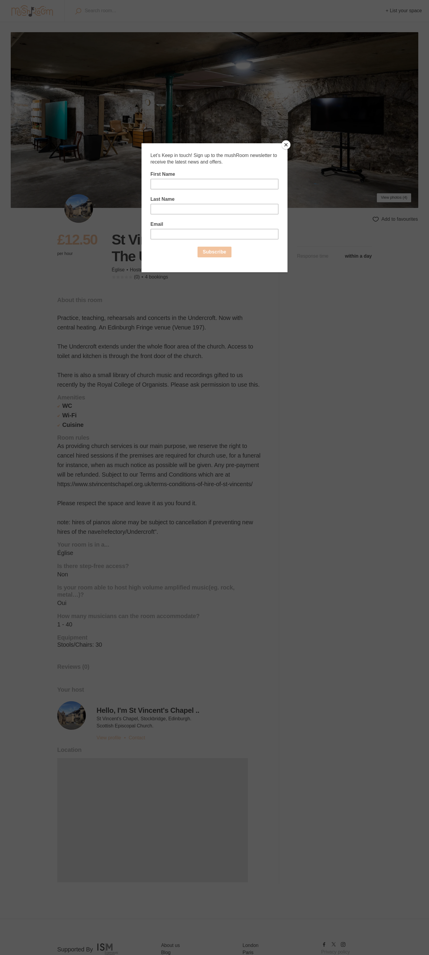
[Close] (286, 144)
